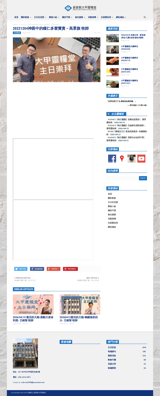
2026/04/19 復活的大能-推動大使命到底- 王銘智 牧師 (33, 319)
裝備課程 (127, 367)
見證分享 (127, 363)
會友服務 (79, 18)
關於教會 (25, 18)
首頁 (16, 17)
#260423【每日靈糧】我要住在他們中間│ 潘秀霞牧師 (125, 139)
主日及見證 (39, 18)
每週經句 (127, 351)
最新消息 (113, 28)
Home (15, 24)
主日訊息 (22, 24)
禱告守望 (66, 18)
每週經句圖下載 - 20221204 (88, 280)
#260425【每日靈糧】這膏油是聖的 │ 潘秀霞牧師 (126, 121)
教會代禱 (127, 359)
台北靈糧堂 (117, 113)
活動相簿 (92, 18)
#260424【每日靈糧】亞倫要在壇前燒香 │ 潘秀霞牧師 (126, 127)
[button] (144, 17)
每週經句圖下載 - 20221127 (25, 280)
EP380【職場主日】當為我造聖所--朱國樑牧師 (126, 133)
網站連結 (120, 18)
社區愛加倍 (106, 18)
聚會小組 (53, 18)
